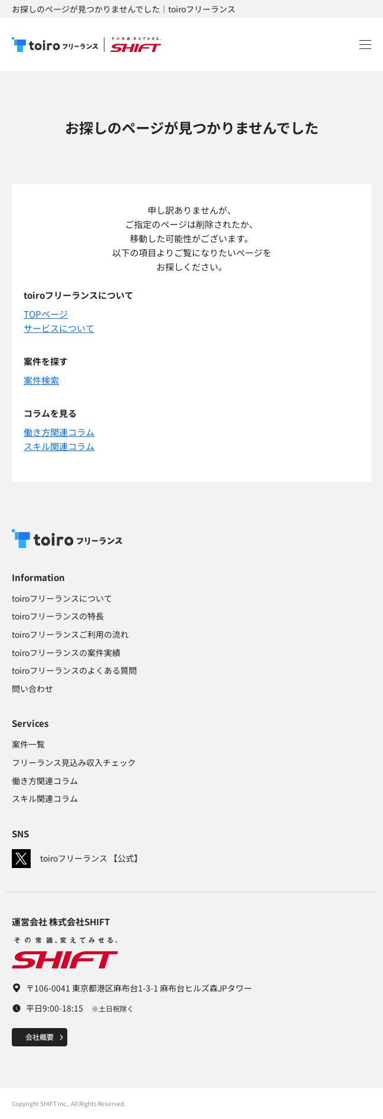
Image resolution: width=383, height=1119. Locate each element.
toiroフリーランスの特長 (58, 616)
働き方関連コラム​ (45, 781)
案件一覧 (28, 744)
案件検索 (41, 380)
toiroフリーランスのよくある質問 (74, 670)
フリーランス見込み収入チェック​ (74, 762)
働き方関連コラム (59, 432)
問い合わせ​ (32, 688)
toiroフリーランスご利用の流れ (70, 634)
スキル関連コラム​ (45, 798)
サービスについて (59, 328)
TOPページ (46, 314)
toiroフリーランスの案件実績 (66, 652)
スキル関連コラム (59, 446)
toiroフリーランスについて (62, 598)
